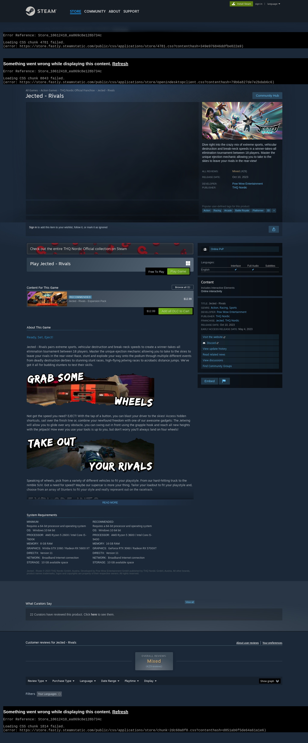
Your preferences (272, 648)
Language (86, 689)
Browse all (182, 292)
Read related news (214, 359)
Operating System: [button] (190, 702)
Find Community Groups (217, 371)
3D (268, 215)
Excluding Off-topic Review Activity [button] (90, 702)
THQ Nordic (239, 192)
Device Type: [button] (245, 702)
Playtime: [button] (123, 702)
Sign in (33, 232)
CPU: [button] (212, 702)
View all (190, 607)
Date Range (108, 689)
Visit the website (214, 342)
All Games (32, 95)
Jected (220, 325)
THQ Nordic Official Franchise (77, 95)
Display (148, 689)
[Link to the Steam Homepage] (44, 14)
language (272, 3)
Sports (233, 312)
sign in (258, 3)
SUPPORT (131, 11)
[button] (40, 702)
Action (207, 215)
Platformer (258, 215)
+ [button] (274, 215)
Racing (217, 215)
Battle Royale (242, 215)
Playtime (130, 689)
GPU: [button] (226, 702)
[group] (154, 702)
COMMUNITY (95, 11)
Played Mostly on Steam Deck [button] (154, 702)
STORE (75, 11)
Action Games (49, 95)
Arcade (228, 215)
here (94, 619)
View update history (215, 353)
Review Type (36, 689)
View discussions (213, 365)
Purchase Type (61, 689)
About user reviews (247, 648)
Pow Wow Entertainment (247, 188)
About (114, 11)
